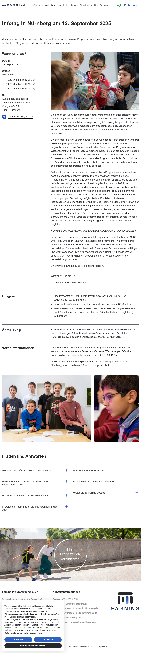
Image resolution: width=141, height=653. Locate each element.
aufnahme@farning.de (76, 604)
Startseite (38, 5)
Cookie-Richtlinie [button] (17, 617)
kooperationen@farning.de (83, 622)
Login (119, 5)
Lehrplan (73, 5)
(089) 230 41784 (108, 354)
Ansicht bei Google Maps (20, 116)
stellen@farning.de (71, 617)
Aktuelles (50, 5)
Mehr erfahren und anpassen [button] (33, 645)
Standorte (86, 5)
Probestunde (131, 5)
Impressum (102, 647)
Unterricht (62, 5)
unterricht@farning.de (87, 608)
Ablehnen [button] (18, 639)
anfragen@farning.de (62, 354)
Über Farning (101, 5)
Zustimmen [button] (48, 639)
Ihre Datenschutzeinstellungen (80, 647)
